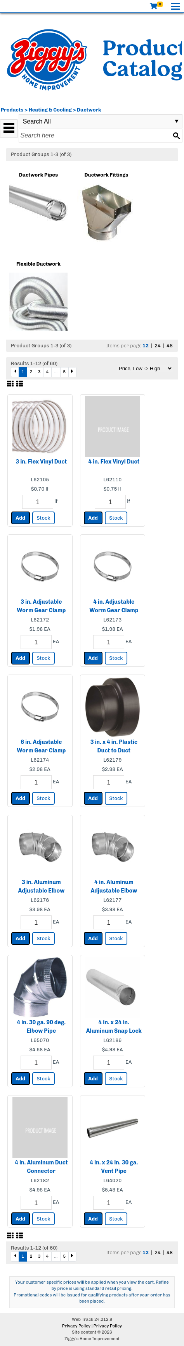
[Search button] (176, 135)
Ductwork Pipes (38, 175)
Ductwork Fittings (106, 175)
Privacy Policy (76, 1326)
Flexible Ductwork (38, 264)
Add (20, 518)
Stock (43, 518)
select (176, 121)
